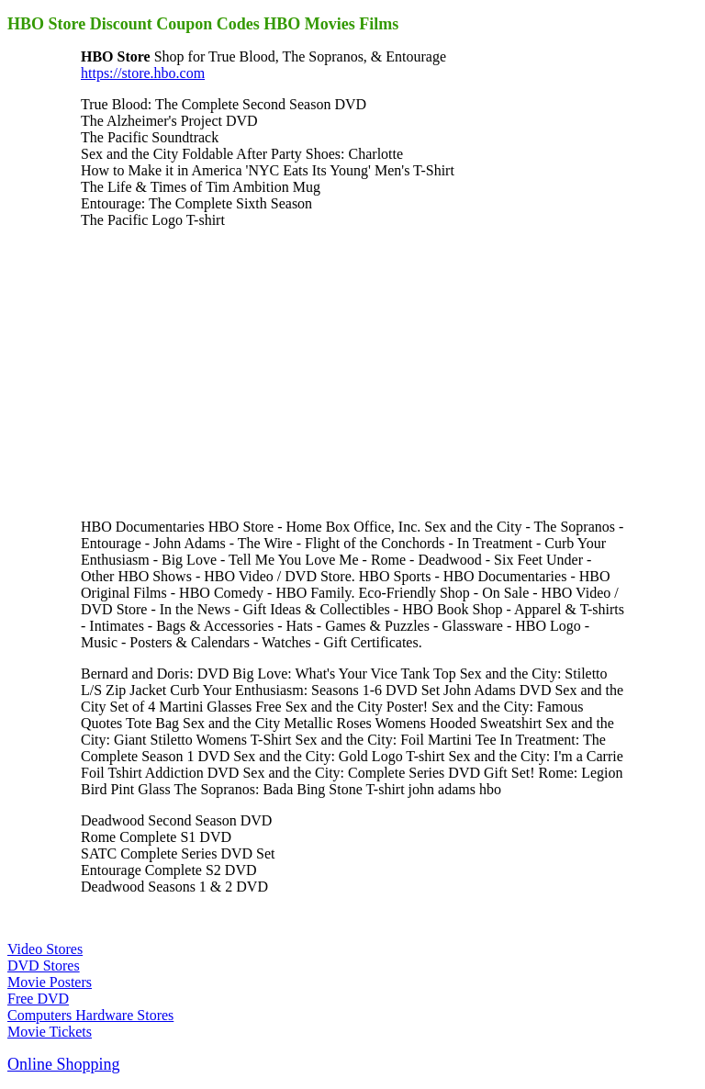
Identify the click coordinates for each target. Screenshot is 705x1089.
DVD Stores (43, 965)
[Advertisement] (235, 371)
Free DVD (38, 998)
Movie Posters (49, 982)
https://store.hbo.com (143, 73)
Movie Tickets (49, 1031)
